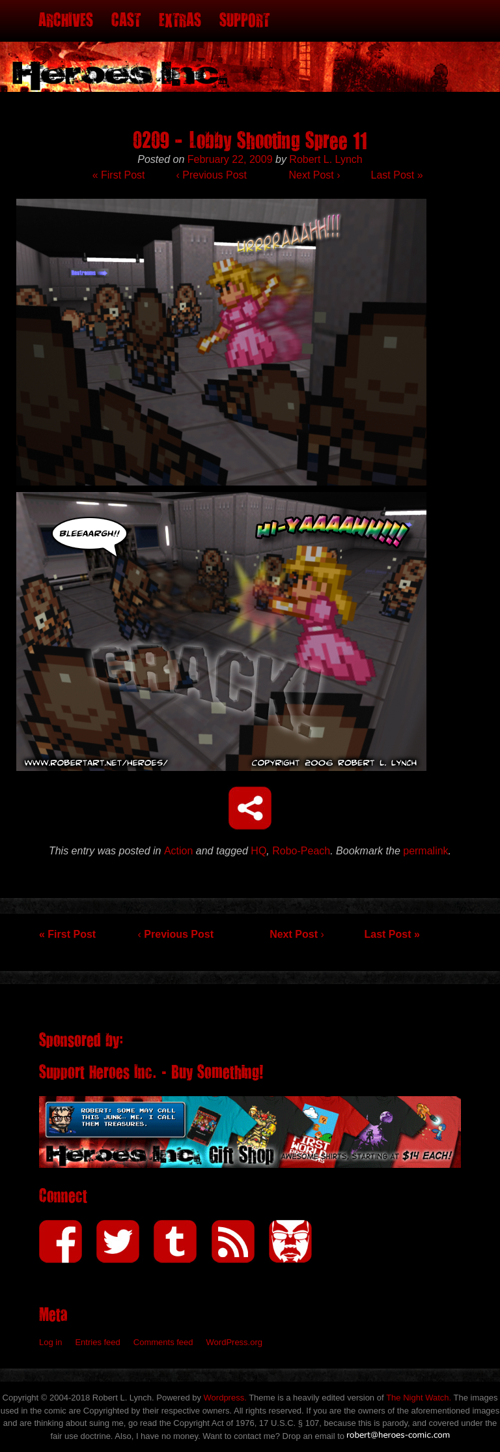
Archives (65, 20)
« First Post (118, 175)
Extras (180, 20)
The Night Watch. (418, 1397)
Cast (126, 20)
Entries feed (97, 1342)
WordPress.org (234, 1342)
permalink (425, 850)
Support (244, 20)
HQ (258, 850)
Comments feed (163, 1342)
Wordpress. (225, 1397)
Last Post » (397, 175)
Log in (50, 1342)
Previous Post (211, 175)
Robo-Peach (301, 850)
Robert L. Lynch (325, 159)
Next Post (314, 175)
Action (178, 850)
